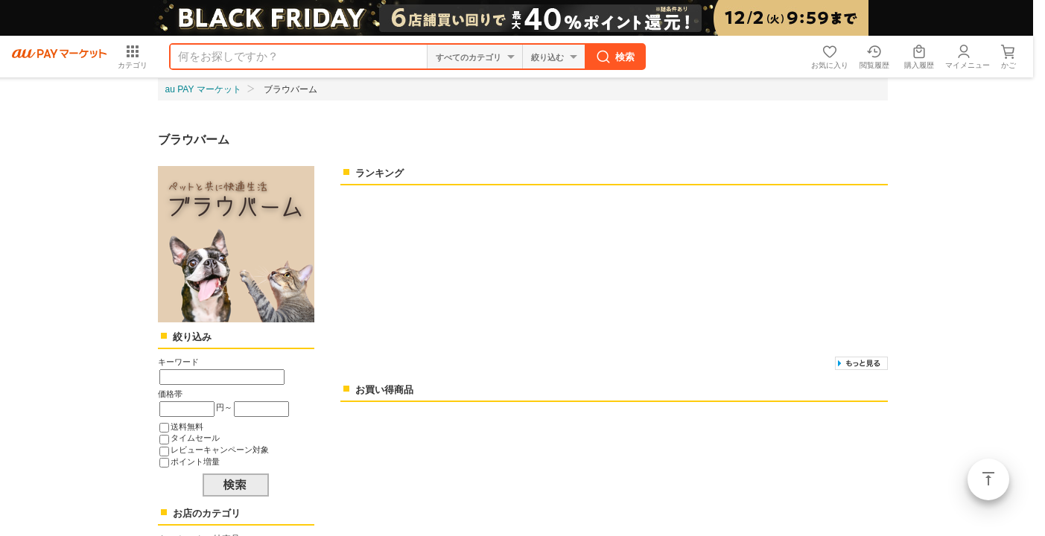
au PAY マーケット (203, 89)
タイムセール (195, 437)
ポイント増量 (195, 461)
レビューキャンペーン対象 (220, 449)
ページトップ (988, 479)
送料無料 (187, 426)
